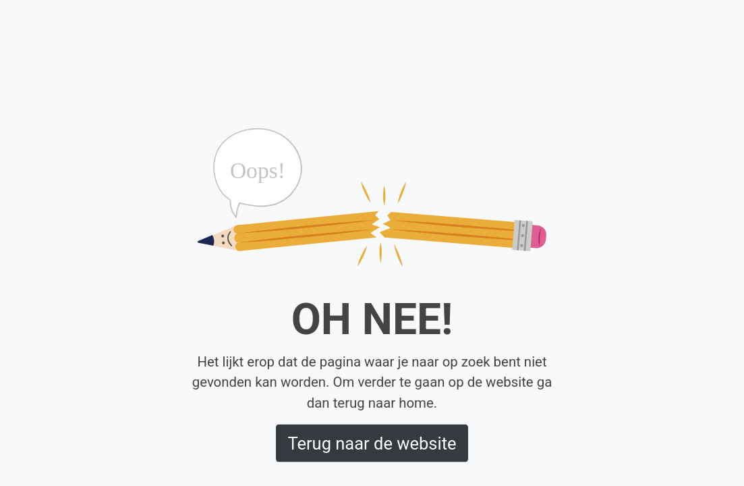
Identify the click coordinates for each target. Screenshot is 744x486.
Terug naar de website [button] (371, 443)
